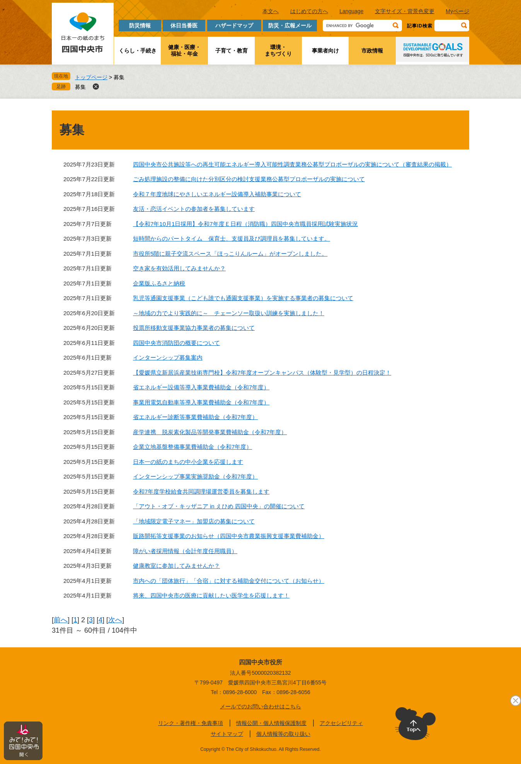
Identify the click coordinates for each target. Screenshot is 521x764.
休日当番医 (184, 25)
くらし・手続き (138, 51)
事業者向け (325, 51)
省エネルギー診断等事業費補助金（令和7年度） (195, 417)
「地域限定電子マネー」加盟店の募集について (194, 521)
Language (351, 11)
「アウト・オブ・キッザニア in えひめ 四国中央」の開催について (219, 506)
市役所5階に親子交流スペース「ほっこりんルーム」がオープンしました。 (230, 253)
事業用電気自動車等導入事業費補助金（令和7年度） (201, 402)
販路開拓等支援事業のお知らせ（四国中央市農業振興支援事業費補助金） (228, 536)
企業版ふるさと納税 (159, 283)
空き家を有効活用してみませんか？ (179, 268)
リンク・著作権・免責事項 (190, 723)
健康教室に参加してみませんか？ (176, 565)
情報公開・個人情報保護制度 (271, 723)
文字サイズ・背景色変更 (404, 11)
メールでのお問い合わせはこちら (260, 706)
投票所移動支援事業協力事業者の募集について (194, 327)
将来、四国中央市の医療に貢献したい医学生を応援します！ (211, 595)
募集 (80, 87)
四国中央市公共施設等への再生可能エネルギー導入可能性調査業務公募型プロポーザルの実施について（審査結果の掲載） (292, 164)
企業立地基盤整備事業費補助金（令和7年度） (192, 446)
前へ (61, 620)
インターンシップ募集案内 (168, 357)
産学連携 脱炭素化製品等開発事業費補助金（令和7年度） (210, 432)
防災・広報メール (290, 25)
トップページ (91, 77)
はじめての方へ (309, 11)
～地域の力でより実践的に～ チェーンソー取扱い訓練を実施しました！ (228, 313)
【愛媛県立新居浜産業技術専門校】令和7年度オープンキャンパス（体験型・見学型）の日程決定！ (262, 372)
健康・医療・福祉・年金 (184, 50)
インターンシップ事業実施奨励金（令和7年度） (195, 476)
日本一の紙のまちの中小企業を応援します (188, 461)
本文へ (270, 11)
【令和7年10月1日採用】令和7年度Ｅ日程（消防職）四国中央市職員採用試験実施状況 (245, 224)
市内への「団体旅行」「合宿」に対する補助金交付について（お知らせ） (228, 580)
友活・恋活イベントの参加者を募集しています (194, 208)
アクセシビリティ (341, 723)
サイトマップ (227, 734)
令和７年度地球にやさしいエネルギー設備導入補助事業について (217, 194)
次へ (115, 620)
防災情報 (140, 25)
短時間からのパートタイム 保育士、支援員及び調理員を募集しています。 (231, 238)
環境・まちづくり (278, 50)
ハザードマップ (234, 25)
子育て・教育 (231, 51)
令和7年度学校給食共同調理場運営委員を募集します (201, 491)
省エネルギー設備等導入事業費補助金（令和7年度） (201, 387)
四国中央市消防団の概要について (176, 343)
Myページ (457, 11)
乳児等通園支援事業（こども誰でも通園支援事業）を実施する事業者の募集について (243, 298)
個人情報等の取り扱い (283, 734)
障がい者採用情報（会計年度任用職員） (185, 551)
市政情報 (372, 51)
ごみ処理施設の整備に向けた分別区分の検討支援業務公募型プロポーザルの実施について (249, 179)
